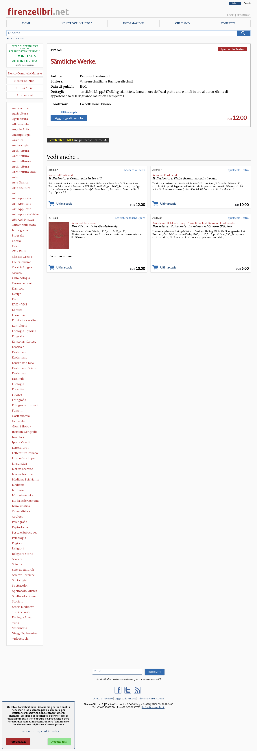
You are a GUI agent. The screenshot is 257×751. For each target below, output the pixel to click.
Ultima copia (69, 112)
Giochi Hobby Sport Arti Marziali (24, 427)
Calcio (16, 246)
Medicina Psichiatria (25, 479)
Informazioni (133, 23)
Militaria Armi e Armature (22, 496)
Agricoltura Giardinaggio (21, 119)
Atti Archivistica (23, 219)
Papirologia (20, 527)
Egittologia (19, 325)
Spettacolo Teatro (232, 49)
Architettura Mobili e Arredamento (25, 172)
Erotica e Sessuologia (20, 347)
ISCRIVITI (154, 672)
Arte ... (16, 177)
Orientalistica (21, 511)
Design (16, 294)
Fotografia (19, 400)
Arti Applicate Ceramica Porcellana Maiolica (25, 199)
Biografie (18, 235)
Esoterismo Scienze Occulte (25, 369)
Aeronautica (20, 108)
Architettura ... (21, 150)
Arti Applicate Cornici (21, 204)
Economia (18, 315)
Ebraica (17, 309)
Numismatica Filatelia (21, 506)
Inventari (18, 437)
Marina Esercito (22, 469)
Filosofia (18, 389)
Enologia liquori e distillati (24, 331)
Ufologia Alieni (22, 617)
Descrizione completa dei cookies (39, 731)
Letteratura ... (20, 447)
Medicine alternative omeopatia (19, 485)
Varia (15, 622)
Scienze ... (18, 564)
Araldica (17, 140)
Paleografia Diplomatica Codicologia (20, 522)
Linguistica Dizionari (19, 464)
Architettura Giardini (20, 167)
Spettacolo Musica (24, 591)
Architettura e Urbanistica (21, 162)
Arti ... (16, 193)
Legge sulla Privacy (125, 698)
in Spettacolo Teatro (78, 140)
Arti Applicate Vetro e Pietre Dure (25, 215)
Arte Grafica (20, 182)
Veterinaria (19, 628)
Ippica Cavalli (21, 442)
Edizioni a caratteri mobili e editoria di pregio (25, 321)
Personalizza (18, 741)
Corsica (17, 272)
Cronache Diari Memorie (22, 284)
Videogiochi (20, 638)
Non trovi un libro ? (77, 23)
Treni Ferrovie (21, 612)
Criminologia (21, 278)
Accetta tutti (59, 741)
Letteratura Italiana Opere (25, 453)
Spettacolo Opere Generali (24, 597)
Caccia (16, 241)
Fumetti (17, 410)
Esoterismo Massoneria (19, 358)
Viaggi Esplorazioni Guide (25, 634)
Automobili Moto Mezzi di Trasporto (25, 225)
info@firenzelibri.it (153, 707)
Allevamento (20, 124)
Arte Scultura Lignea (21, 188)
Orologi (17, 516)
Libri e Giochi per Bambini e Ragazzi (24, 459)
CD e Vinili (19, 251)
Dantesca (18, 288)
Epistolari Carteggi (24, 341)
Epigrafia (18, 336)
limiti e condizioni (25, 65)
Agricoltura (20, 113)
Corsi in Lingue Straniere (22, 268)
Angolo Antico (22, 129)
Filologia (18, 384)
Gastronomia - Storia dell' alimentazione (22, 416)
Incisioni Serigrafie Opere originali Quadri (24, 432)
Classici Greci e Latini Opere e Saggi (25, 257)
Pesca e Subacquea (24, 532)
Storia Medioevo (23, 607)
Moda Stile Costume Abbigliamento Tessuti (25, 501)
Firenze (17, 394)
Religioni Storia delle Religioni (22, 554)
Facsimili (18, 378)
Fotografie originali (25, 405)
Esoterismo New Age (23, 363)
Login (230, 15)
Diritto (16, 299)
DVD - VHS (19, 304)
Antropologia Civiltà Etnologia (23, 135)
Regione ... (18, 543)
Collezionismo (22, 262)
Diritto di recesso (103, 698)
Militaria (18, 490)
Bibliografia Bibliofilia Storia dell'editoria (23, 231)
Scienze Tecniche (23, 575)
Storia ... (17, 601)
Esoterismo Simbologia (20, 374)
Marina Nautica (22, 474)
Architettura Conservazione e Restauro (23, 156)
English (247, 3)
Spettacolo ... (20, 585)
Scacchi (17, 559)
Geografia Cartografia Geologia (19, 422)
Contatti (228, 23)
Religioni (18, 548)
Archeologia (20, 145)
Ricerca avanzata (15, 38)
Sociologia (19, 580)
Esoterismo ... (21, 352)
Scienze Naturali (23, 569)
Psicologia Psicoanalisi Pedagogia (20, 538)
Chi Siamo (182, 23)
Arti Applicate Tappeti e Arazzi (23, 209)
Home (26, 23)
